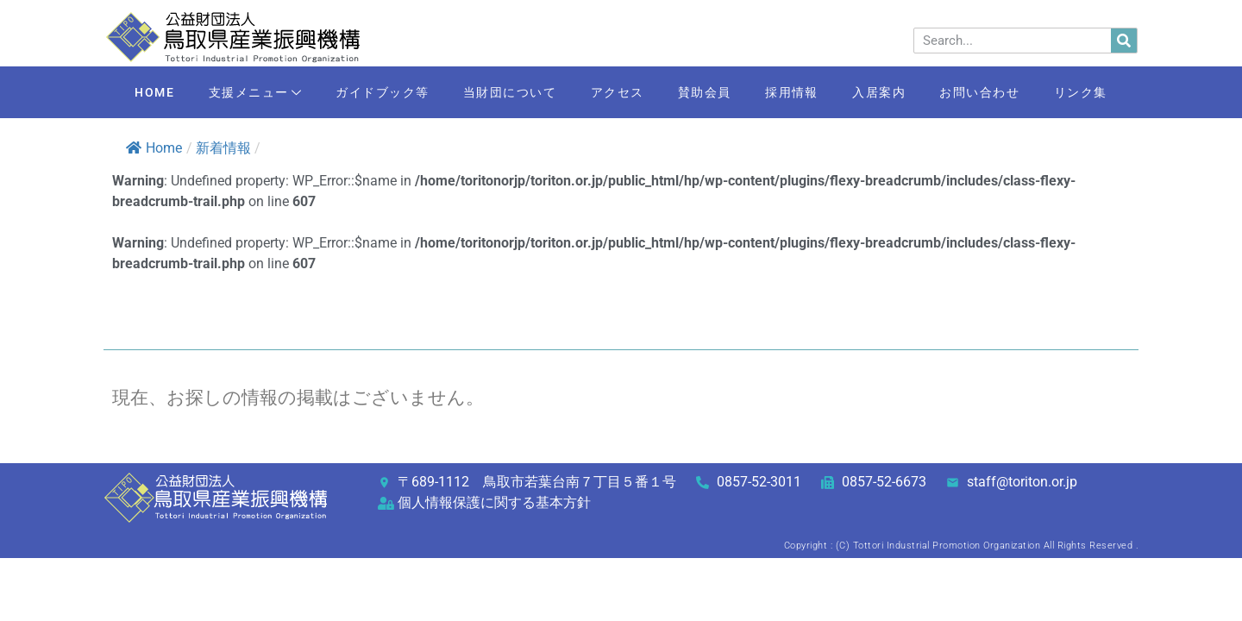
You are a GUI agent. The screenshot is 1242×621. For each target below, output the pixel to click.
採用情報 (795, 92)
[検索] (1124, 40)
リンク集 (1091, 92)
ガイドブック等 (376, 92)
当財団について (507, 92)
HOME (144, 92)
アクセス (616, 92)
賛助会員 (705, 92)
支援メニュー (247, 93)
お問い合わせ (988, 92)
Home (154, 148)
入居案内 (885, 92)
